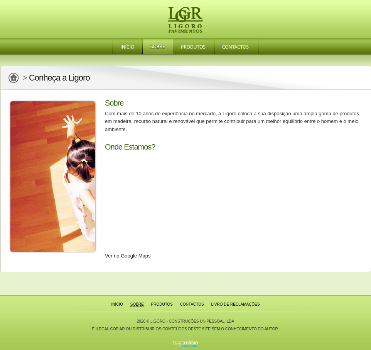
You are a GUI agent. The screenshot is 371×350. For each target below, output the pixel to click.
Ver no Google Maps (128, 256)
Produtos (193, 46)
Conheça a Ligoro (59, 77)
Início (127, 46)
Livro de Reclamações (235, 304)
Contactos (236, 46)
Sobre (157, 46)
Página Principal (13, 77)
